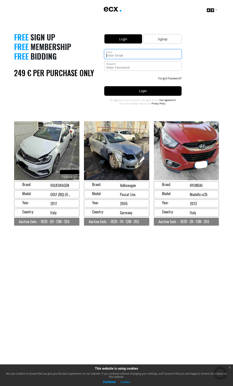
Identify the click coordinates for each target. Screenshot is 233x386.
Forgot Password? (170, 78)
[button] (212, 10)
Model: (26, 193)
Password (111, 64)
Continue (109, 382)
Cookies (125, 382)
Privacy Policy (158, 103)
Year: (25, 202)
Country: (28, 211)
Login (143, 91)
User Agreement (167, 100)
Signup (162, 39)
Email (109, 52)
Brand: (26, 184)
